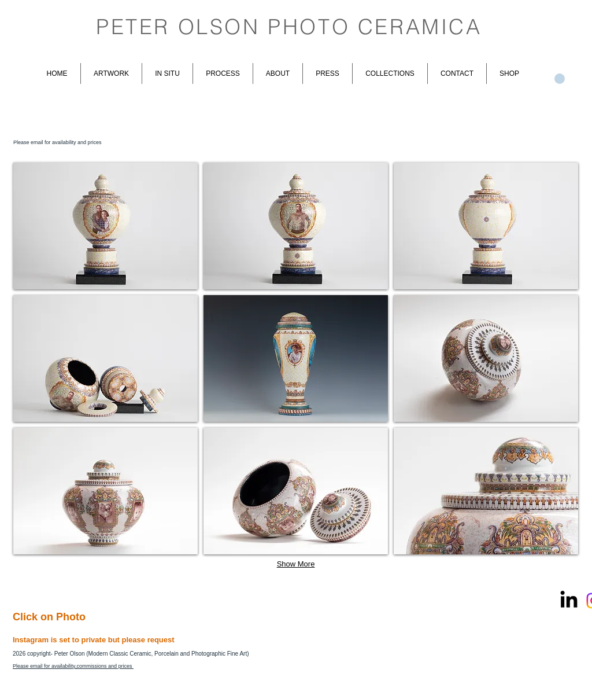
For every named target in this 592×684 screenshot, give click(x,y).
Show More (296, 564)
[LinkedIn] (568, 600)
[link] (559, 78)
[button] (105, 226)
